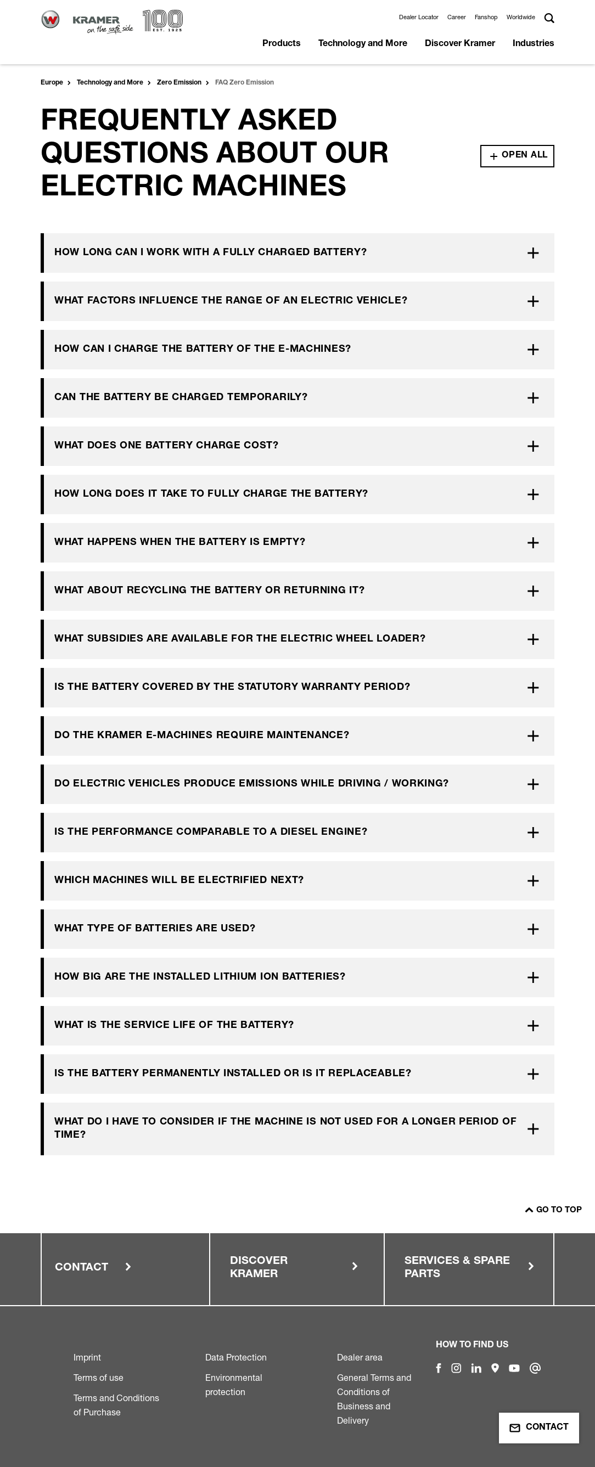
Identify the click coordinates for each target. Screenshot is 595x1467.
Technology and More (362, 44)
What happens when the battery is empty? (179, 543)
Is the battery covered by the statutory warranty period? (232, 688)
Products (281, 44)
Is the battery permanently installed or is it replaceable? (233, 1074)
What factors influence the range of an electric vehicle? (230, 301)
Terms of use (99, 1377)
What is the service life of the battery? (174, 1026)
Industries (533, 44)
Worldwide (521, 17)
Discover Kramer (460, 44)
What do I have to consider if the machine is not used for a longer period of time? (285, 1128)
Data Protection (236, 1357)
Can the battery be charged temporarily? (180, 398)
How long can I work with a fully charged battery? (210, 253)
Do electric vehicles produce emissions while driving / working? (251, 784)
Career (456, 17)
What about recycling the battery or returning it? (209, 591)
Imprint (87, 1357)
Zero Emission (179, 83)
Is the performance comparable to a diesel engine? (210, 833)
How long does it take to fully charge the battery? (211, 494)
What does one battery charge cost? (166, 446)
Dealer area (360, 1357)
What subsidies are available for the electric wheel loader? (239, 639)
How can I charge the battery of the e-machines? (202, 350)
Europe (52, 83)
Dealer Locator (419, 17)
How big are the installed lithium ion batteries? (200, 977)
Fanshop (486, 17)
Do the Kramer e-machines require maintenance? (202, 736)
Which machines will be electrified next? (179, 881)
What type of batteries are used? (154, 929)
